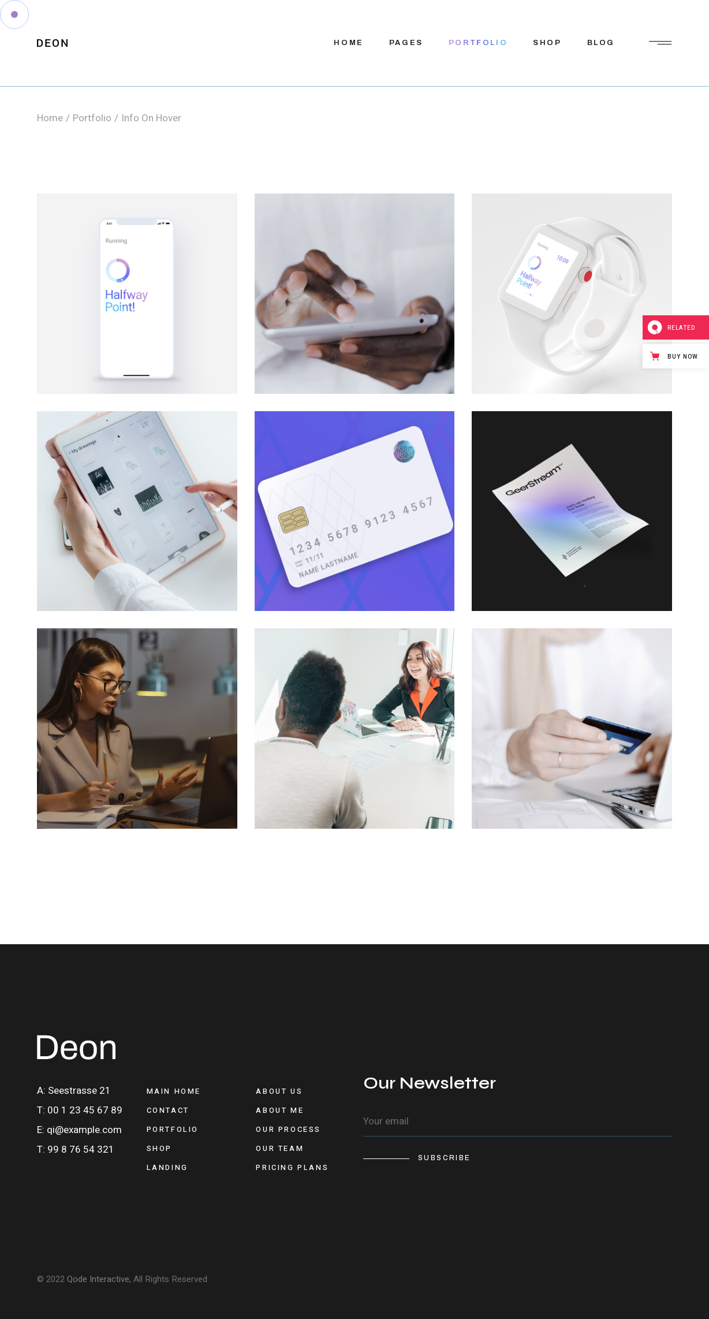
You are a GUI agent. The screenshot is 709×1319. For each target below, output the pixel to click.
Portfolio (173, 1129)
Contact (168, 1110)
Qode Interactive (98, 1279)
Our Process (288, 1129)
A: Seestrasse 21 (74, 1090)
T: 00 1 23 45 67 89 (79, 1110)
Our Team (280, 1148)
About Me (280, 1110)
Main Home (174, 1091)
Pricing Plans (292, 1167)
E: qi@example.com (79, 1130)
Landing (167, 1167)
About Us (279, 1091)
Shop (159, 1148)
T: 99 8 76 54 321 (75, 1149)
